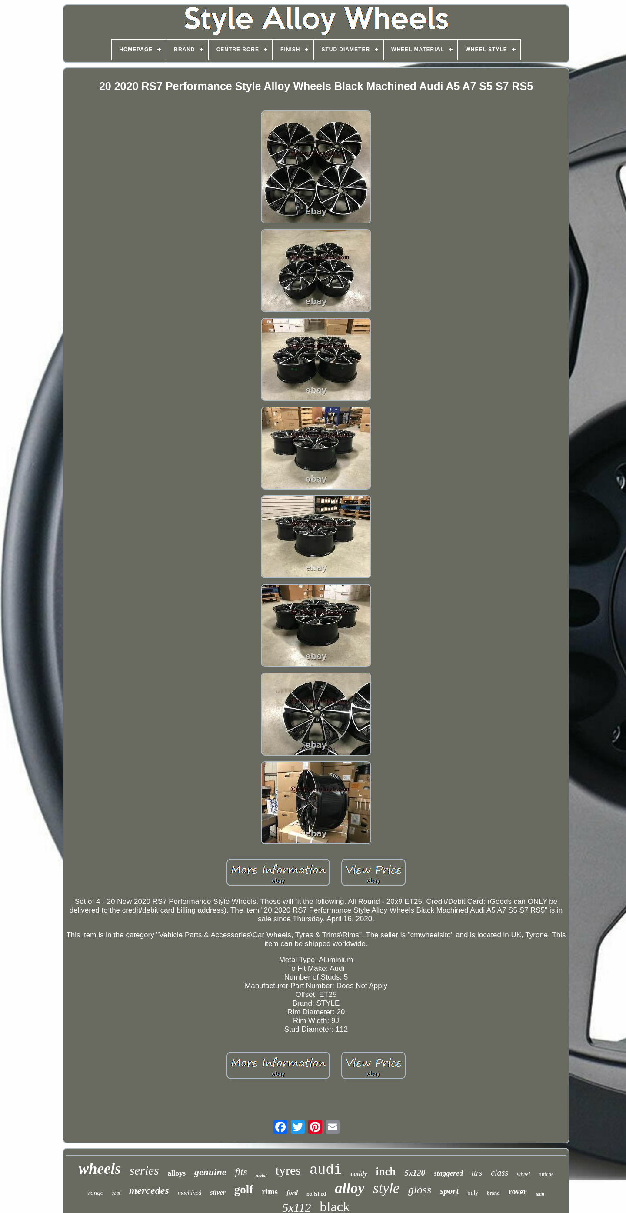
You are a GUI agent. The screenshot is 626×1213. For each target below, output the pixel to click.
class (499, 1172)
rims (270, 1191)
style (386, 1188)
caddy (358, 1173)
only (472, 1193)
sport (449, 1191)
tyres (288, 1170)
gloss (419, 1189)
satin (540, 1194)
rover (518, 1191)
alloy (349, 1188)
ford (292, 1192)
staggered (448, 1173)
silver (218, 1192)
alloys (177, 1173)
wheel (523, 1174)
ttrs (477, 1173)
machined (189, 1193)
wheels (100, 1168)
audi (326, 1170)
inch (386, 1171)
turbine (546, 1174)
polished (316, 1193)
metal (261, 1175)
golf (243, 1189)
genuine (210, 1171)
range (95, 1192)
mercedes (149, 1190)
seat (116, 1193)
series (144, 1170)
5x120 (414, 1172)
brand (493, 1193)
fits (241, 1171)
